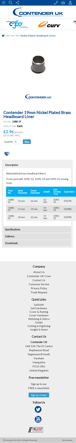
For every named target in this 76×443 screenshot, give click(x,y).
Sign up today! (39, 395)
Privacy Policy (39, 288)
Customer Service (39, 284)
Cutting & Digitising (38, 325)
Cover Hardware (39, 315)
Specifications (12, 229)
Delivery (10, 236)
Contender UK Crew (39, 276)
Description (11, 165)
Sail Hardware (39, 308)
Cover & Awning (38, 311)
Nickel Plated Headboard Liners (37, 35)
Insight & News (39, 329)
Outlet (39, 322)
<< (7, 35)
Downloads (11, 243)
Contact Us (39, 280)
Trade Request (38, 292)
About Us (39, 272)
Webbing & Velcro (39, 318)
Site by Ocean (67, 440)
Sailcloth (39, 304)
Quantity (8, 141)
